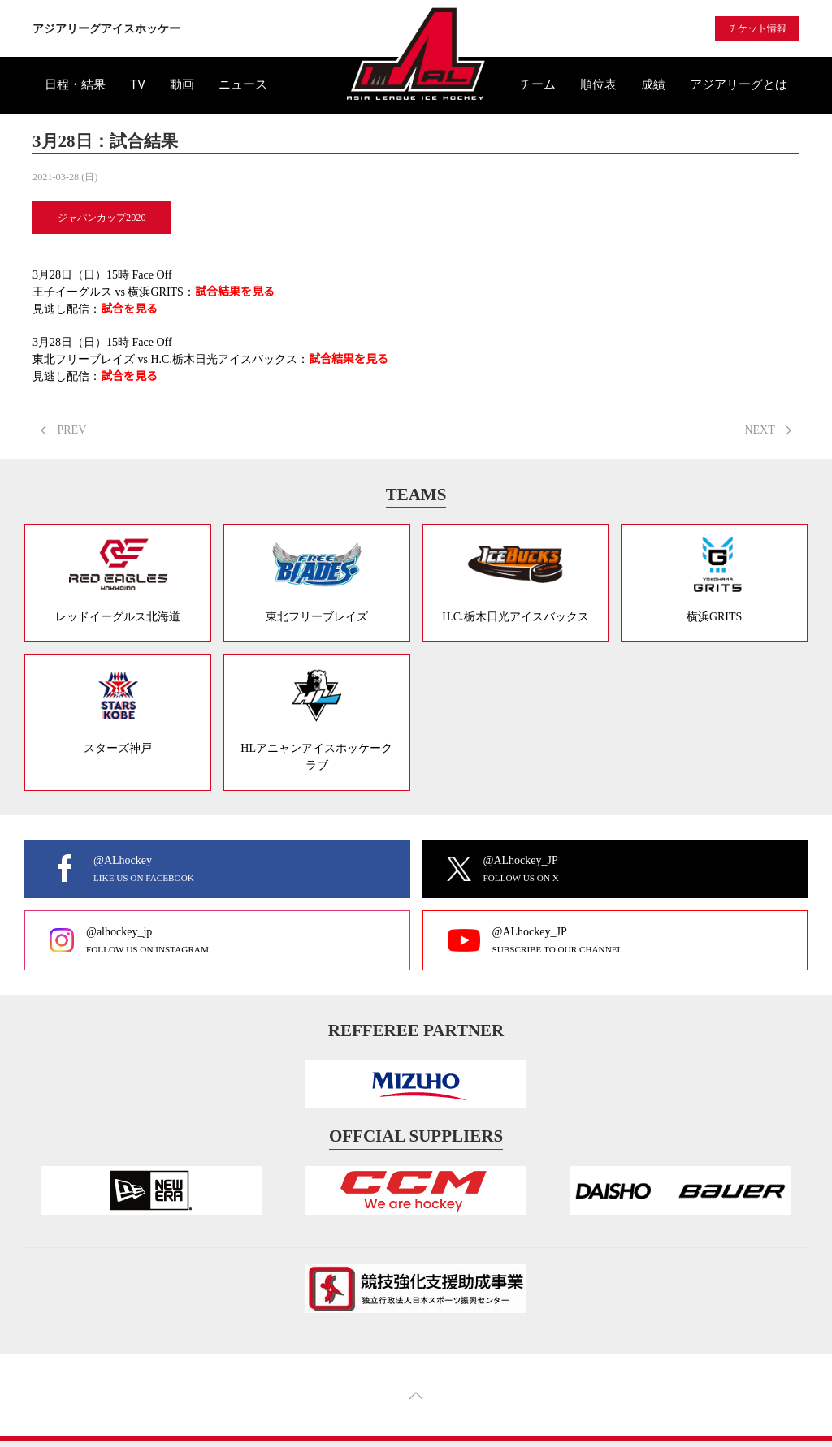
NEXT (767, 430)
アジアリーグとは (738, 84)
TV (137, 84)
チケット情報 (757, 28)
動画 (182, 84)
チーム (537, 84)
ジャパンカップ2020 (102, 217)
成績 (653, 84)
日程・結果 (75, 84)
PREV (63, 430)
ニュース (243, 84)
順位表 (598, 84)
